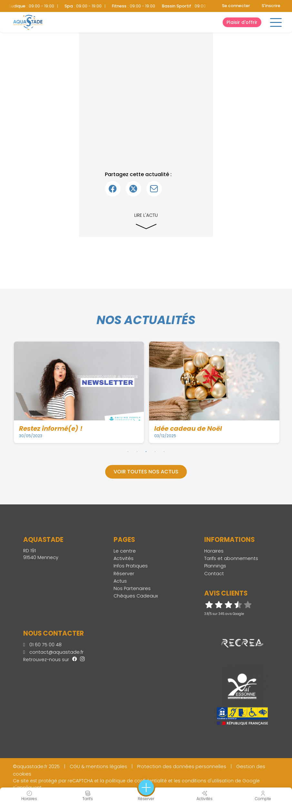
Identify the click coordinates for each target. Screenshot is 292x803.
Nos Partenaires (132, 588)
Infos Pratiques (131, 566)
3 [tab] (146, 451)
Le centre (125, 551)
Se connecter (236, 5)
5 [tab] (164, 451)
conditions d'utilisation (208, 780)
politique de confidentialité (136, 780)
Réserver (124, 573)
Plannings (215, 566)
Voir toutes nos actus (146, 471)
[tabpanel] (79, 392)
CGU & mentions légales (98, 766)
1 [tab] (128, 451)
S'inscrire (271, 5)
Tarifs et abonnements (231, 558)
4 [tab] (155, 451)
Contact (214, 573)
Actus (120, 581)
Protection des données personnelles (181, 766)
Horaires (214, 551)
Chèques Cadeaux (136, 596)
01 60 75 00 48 (42, 644)
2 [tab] (137, 451)
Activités (124, 558)
